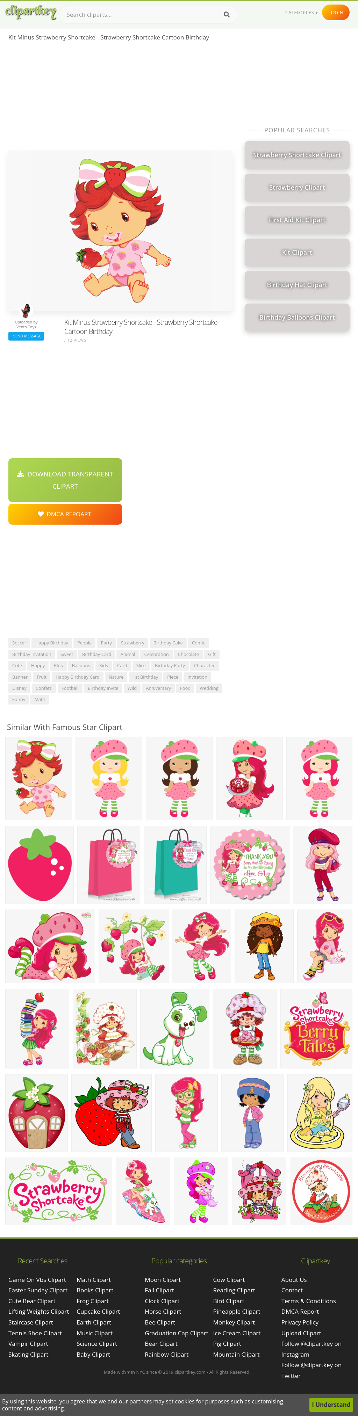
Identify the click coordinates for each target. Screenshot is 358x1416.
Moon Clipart (163, 1280)
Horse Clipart (163, 1311)
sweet (66, 654)
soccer (19, 643)
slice (141, 665)
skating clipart (28, 1354)
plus (58, 665)
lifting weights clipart (38, 1311)
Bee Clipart (160, 1322)
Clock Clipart (162, 1301)
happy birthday (51, 643)
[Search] (227, 15)
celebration (156, 654)
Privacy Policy (299, 1322)
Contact (292, 1290)
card (122, 665)
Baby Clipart (93, 1354)
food (185, 688)
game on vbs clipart (37, 1280)
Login (335, 12)
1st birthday (145, 677)
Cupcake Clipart (98, 1311)
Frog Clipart (93, 1301)
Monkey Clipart (234, 1322)
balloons (81, 665)
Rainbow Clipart (166, 1354)
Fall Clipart (159, 1290)
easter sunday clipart (37, 1290)
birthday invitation (31, 654)
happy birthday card (78, 677)
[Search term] (148, 15)
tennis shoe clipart (35, 1333)
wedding (209, 688)
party (106, 643)
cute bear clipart (32, 1301)
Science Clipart (97, 1344)
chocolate (188, 654)
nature (116, 677)
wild (132, 688)
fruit (41, 677)
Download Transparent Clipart (65, 479)
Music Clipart (95, 1333)
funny (18, 699)
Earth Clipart (94, 1322)
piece (172, 677)
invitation (197, 677)
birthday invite (103, 688)
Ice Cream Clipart (237, 1333)
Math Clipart (94, 1280)
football (70, 688)
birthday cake (168, 643)
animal (127, 654)
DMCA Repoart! (65, 514)
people (84, 643)
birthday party (170, 665)
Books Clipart (95, 1290)
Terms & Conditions (308, 1301)
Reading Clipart (234, 1290)
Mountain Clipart (236, 1354)
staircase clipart (30, 1322)
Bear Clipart (161, 1344)
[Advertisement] (120, 98)
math (39, 699)
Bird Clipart (228, 1301)
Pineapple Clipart (236, 1311)
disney (19, 688)
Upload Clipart (301, 1333)
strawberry (132, 643)
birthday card (96, 654)
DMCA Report (300, 1311)
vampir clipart (28, 1344)
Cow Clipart (229, 1280)
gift (212, 654)
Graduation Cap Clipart (176, 1333)
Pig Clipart (227, 1344)
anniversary (158, 688)
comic (198, 643)
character (204, 665)
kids (103, 665)
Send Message (26, 335)
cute (17, 665)
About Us (294, 1280)
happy (38, 665)
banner (20, 677)
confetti (44, 688)
